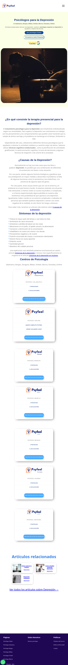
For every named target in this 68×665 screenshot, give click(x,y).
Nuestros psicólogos (33, 641)
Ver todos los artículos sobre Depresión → (33, 589)
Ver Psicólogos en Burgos (34, 377)
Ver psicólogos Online (34, 32)
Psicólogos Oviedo (8, 655)
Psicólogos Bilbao (7, 652)
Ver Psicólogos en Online (34, 337)
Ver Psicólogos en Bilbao (34, 457)
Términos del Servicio (59, 641)
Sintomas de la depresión (25, 253)
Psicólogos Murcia (8, 659)
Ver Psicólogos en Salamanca (34, 299)
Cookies (56, 648)
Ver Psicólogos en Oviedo (34, 495)
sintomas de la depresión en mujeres (43, 255)
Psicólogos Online (8, 641)
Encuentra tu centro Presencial (34, 37)
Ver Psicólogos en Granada (34, 536)
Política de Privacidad (59, 644)
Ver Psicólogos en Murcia (34, 415)
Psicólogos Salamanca (9, 644)
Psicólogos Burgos (8, 648)
